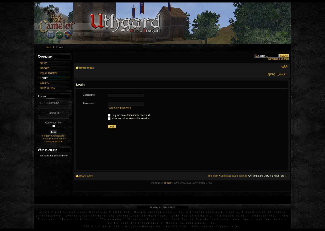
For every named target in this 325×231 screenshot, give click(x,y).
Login (283, 74)
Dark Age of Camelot (190, 216)
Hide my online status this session (129, 118)
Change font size (284, 67)
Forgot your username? (53, 138)
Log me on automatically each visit (129, 115)
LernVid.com (175, 226)
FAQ (272, 74)
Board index (86, 67)
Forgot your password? (53, 135)
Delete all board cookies (234, 175)
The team (212, 175)
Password (53, 112)
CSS (116, 226)
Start (48, 47)
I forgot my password (119, 107)
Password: (89, 103)
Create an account (54, 141)
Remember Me (53, 122)
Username (53, 103)
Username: (89, 94)
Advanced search (278, 58)
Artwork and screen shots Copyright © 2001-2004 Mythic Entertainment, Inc (111, 212)
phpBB (167, 182)
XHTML (101, 226)
